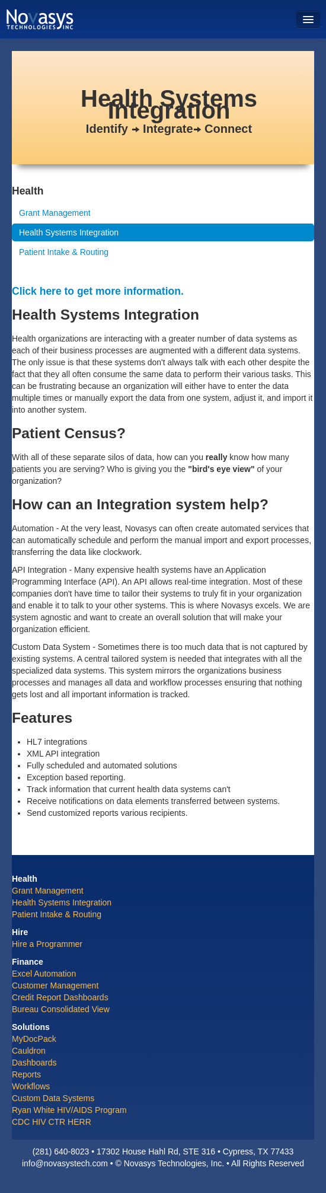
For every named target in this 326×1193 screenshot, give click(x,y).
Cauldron (29, 1050)
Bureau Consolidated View (61, 1009)
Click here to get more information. (98, 291)
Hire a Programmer (47, 944)
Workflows (31, 1086)
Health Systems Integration (69, 232)
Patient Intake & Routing (63, 252)
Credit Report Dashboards (60, 997)
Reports (26, 1074)
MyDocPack (34, 1039)
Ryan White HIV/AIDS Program (69, 1110)
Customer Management (55, 985)
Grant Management (55, 213)
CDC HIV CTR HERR (51, 1122)
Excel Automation (44, 973)
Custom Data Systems (53, 1098)
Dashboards (34, 1062)
